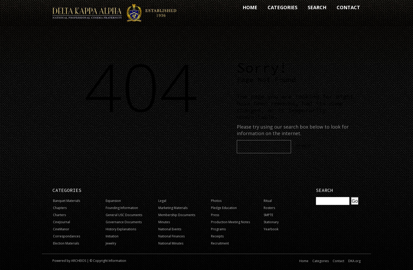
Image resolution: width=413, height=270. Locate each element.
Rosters (269, 208)
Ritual (268, 200)
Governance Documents (124, 222)
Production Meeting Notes (230, 222)
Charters (59, 215)
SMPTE (268, 215)
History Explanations (121, 229)
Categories (320, 261)
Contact (338, 261)
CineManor (61, 229)
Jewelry (111, 243)
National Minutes (170, 243)
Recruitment (220, 243)
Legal (162, 200)
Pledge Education (224, 208)
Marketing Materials (173, 208)
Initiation (112, 236)
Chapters (60, 208)
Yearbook (271, 229)
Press (215, 215)
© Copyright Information (108, 260)
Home (303, 261)
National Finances (171, 236)
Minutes (164, 222)
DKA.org (354, 261)
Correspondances (66, 236)
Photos (216, 200)
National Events (169, 229)
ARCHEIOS (78, 260)
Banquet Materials (66, 200)
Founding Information (122, 208)
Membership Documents (176, 215)
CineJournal (61, 222)
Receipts (217, 236)
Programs (218, 229)
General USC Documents (124, 215)
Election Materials (66, 243)
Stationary (271, 222)
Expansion (113, 200)
